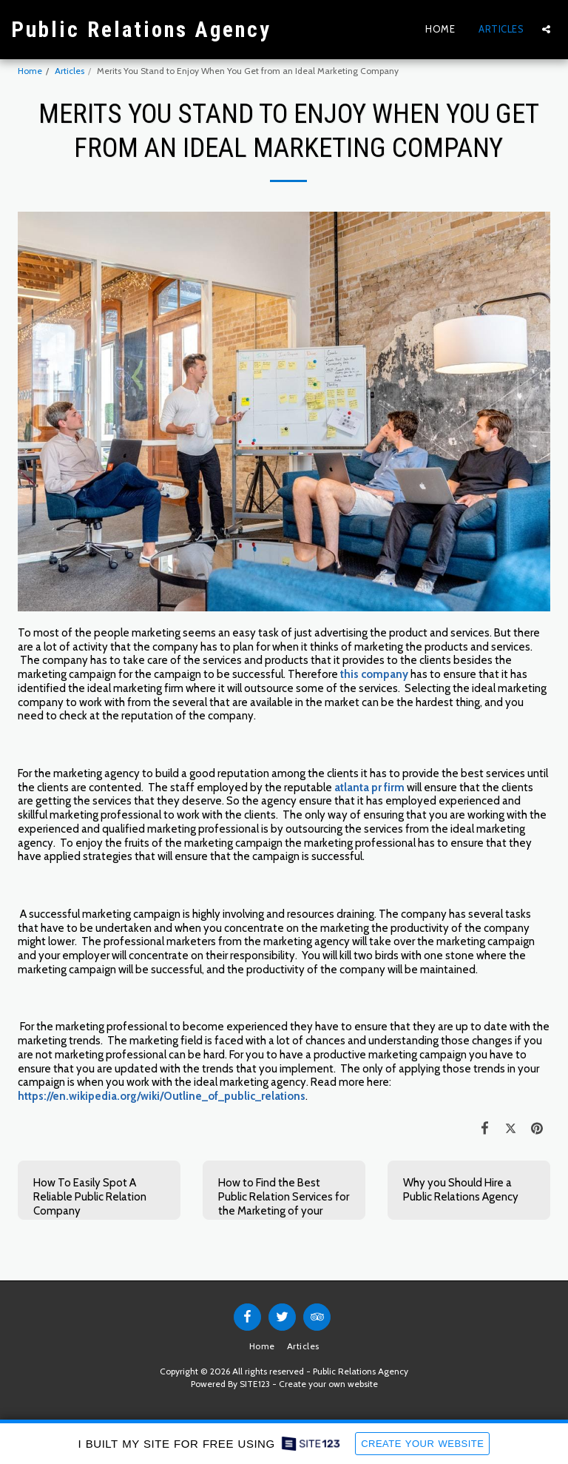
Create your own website (328, 1383)
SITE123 (255, 1383)
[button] (546, 29)
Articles (69, 70)
